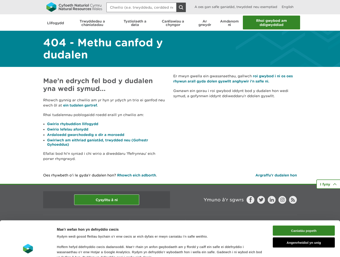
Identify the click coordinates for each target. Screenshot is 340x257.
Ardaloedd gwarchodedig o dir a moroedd (85, 135)
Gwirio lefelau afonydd (67, 129)
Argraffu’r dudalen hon (276, 175)
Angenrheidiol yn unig (304, 209)
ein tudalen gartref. (80, 105)
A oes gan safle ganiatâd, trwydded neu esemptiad (236, 7)
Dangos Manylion (241, 248)
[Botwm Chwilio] (181, 7)
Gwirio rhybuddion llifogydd (72, 124)
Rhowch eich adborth (136, 175)
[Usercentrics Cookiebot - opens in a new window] (28, 248)
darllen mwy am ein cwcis (87, 234)
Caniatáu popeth (304, 197)
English (288, 7)
